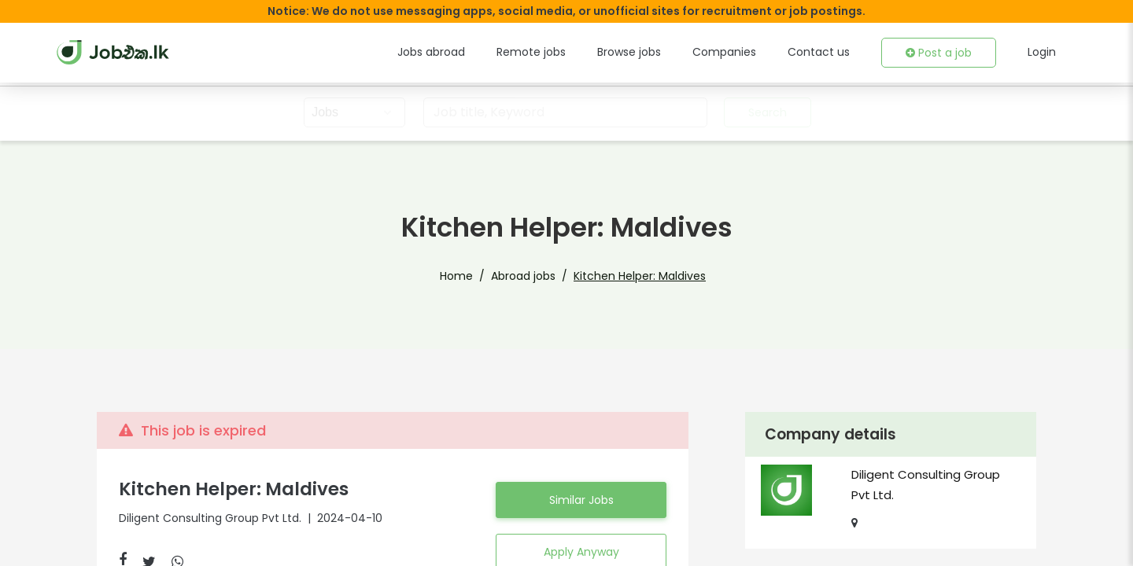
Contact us (819, 52)
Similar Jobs (581, 500)
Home (456, 276)
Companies (724, 52)
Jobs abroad (431, 52)
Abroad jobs (523, 276)
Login (1042, 52)
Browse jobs (629, 52)
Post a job (939, 53)
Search (767, 112)
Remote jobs (531, 52)
